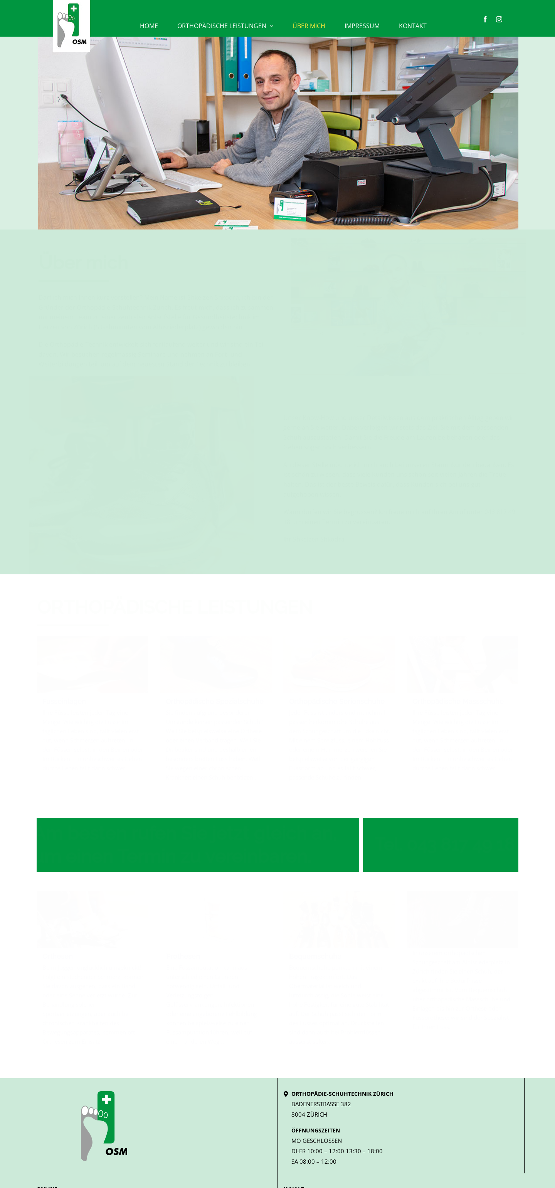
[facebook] (485, 19)
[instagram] (499, 19)
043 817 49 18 (457, 844)
